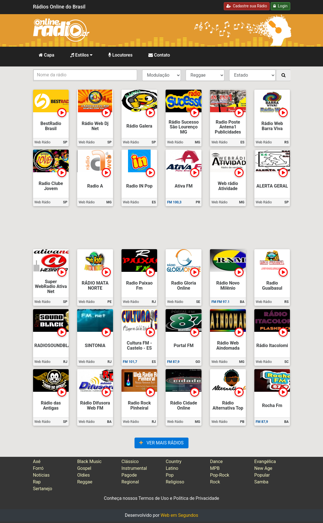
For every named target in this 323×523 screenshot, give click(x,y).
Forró (38, 468)
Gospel (84, 468)
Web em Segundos (179, 515)
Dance (216, 461)
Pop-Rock (219, 475)
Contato (159, 55)
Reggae (84, 482)
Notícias (41, 475)
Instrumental (134, 468)
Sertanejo (42, 488)
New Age (263, 468)
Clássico (130, 461)
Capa (47, 55)
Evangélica (265, 461)
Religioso (175, 482)
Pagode (129, 475)
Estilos (81, 55)
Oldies (83, 475)
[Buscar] (284, 75)
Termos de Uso (153, 498)
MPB (215, 468)
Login (280, 6)
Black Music (89, 461)
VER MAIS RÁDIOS (161, 442)
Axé (37, 461)
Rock (215, 482)
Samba (261, 482)
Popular (262, 475)
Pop (170, 475)
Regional (130, 482)
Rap (37, 482)
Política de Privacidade (196, 498)
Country (173, 461)
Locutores (120, 55)
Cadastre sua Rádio (246, 6)
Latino (172, 468)
